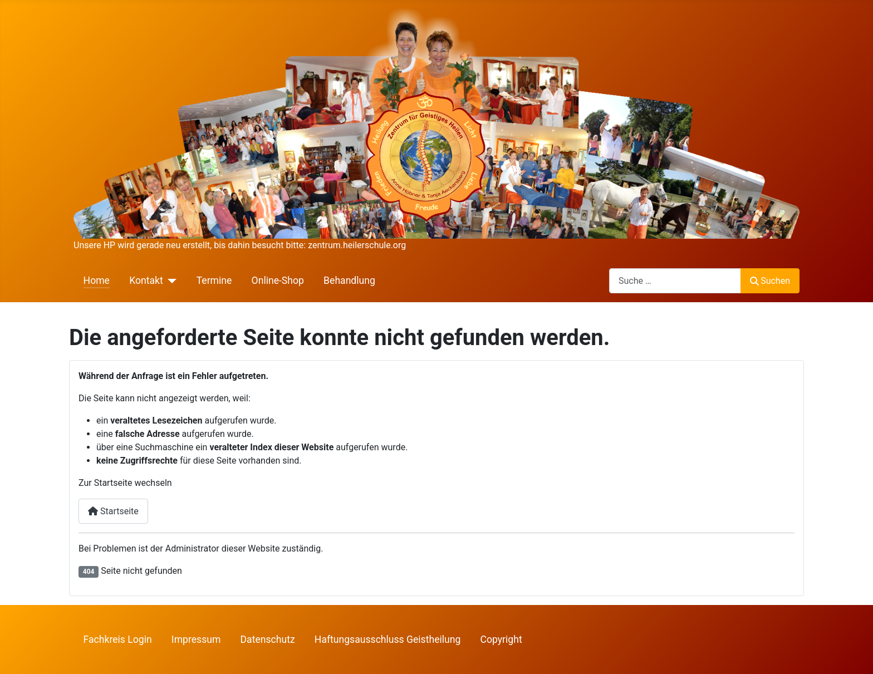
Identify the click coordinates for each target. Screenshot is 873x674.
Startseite (113, 511)
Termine (214, 280)
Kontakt (146, 280)
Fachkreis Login (118, 639)
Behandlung (349, 280)
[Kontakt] (170, 280)
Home (97, 280)
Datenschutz (268, 639)
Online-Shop (278, 280)
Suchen (770, 280)
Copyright (501, 639)
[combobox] (675, 280)
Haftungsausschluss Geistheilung (388, 639)
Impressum (196, 639)
